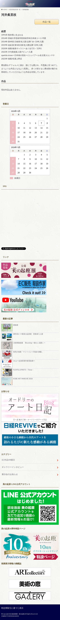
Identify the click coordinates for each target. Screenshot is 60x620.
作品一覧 (47, 22)
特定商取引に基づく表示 (12, 608)
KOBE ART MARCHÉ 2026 (23, 379)
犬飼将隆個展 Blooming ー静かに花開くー (29, 343)
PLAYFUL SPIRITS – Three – (23, 370)
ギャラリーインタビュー (13, 467)
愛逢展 (15, 325)
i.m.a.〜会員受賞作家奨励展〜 (24, 361)
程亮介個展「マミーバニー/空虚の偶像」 (28, 352)
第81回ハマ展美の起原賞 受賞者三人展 (28, 334)
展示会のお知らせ (10, 474)
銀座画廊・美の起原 (18, 614)
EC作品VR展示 (8, 460)
